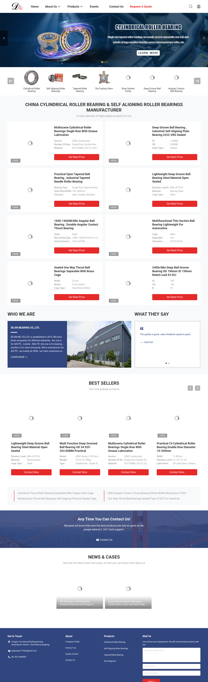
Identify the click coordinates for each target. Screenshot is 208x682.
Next (204, 38)
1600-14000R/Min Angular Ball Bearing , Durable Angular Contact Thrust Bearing (76, 224)
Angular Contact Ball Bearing (176, 89)
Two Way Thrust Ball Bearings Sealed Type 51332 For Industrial (143, 498)
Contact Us (70, 660)
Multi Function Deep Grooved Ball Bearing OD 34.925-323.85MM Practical (78, 447)
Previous (4, 38)
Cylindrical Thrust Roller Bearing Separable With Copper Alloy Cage (55, 493)
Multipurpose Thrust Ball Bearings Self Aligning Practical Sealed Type (57, 498)
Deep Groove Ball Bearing (152, 89)
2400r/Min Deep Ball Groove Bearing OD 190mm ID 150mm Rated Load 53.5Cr (172, 271)
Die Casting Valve (104, 88)
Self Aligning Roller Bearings (55, 89)
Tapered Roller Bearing (80, 89)
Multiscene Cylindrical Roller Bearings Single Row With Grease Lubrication (75, 131)
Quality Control (71, 654)
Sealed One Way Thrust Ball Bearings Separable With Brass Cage (74, 271)
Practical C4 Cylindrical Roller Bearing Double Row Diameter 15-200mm (176, 447)
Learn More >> (19, 357)
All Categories (110, 661)
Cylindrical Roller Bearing (31, 89)
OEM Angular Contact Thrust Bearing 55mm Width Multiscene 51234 (147, 493)
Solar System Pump (128, 89)
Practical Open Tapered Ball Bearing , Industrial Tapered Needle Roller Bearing (72, 177)
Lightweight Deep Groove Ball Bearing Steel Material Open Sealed (171, 177)
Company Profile (72, 642)
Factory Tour (70, 648)
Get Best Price (77, 157)
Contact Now (31, 472)
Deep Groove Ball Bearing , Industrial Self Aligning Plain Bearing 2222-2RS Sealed (170, 131)
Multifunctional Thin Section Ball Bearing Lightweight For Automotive (173, 224)
